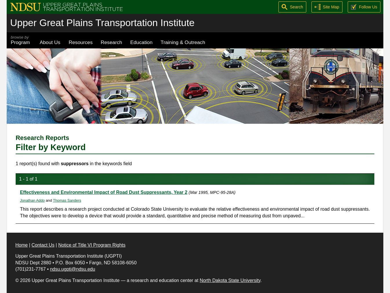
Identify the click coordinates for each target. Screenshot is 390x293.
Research (111, 42)
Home (21, 245)
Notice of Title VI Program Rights (91, 245)
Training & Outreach (183, 42)
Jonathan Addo (32, 200)
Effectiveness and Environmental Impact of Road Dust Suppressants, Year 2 (103, 192)
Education (141, 42)
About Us (50, 42)
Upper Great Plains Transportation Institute (102, 22)
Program (21, 40)
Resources (81, 42)
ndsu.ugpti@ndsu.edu (72, 269)
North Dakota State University (230, 280)
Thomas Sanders (67, 200)
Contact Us (43, 245)
